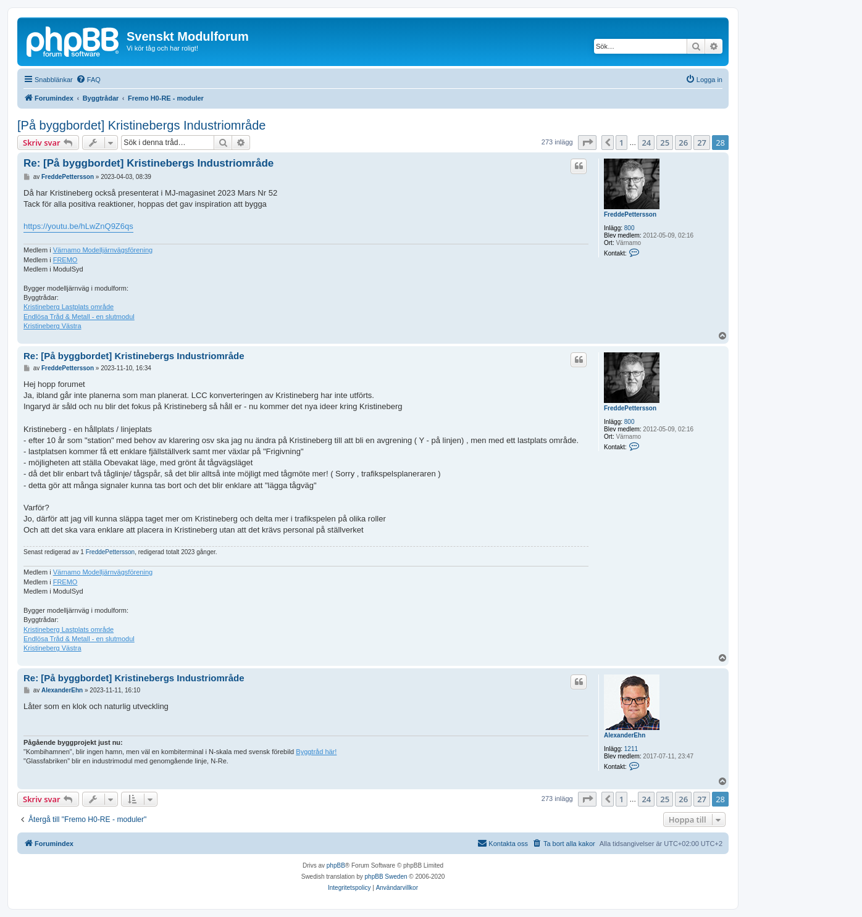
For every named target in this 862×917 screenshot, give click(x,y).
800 (629, 228)
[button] (587, 142)
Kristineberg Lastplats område (68, 306)
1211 (631, 748)
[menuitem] (88, 79)
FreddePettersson (630, 214)
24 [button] (646, 142)
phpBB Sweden (386, 876)
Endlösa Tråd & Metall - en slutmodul (79, 316)
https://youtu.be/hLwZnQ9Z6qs (78, 226)
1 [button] (621, 142)
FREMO (65, 259)
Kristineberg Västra (52, 326)
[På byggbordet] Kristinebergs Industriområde (141, 125)
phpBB (336, 865)
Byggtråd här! (316, 751)
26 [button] (683, 142)
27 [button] (701, 142)
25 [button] (664, 142)
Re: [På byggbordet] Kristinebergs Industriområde (148, 163)
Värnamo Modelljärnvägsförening (103, 250)
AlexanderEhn (624, 735)
